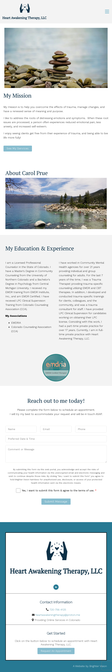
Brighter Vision (98, 666)
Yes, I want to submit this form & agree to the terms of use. (59, 490)
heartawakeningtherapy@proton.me (57, 614)
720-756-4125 (57, 609)
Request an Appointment (56, 651)
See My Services (18, 148)
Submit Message (56, 501)
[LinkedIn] (56, 587)
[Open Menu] (107, 11)
